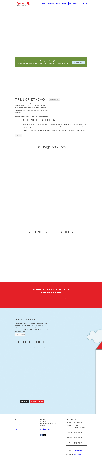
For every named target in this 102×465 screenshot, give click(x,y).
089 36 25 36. (65, 63)
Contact (16, 429)
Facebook (38, 346)
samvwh (36, 462)
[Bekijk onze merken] (20, 334)
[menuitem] (43, 3)
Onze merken (18, 424)
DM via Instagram (29, 126)
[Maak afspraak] (78, 62)
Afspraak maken (18, 432)
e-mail (83, 124)
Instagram (44, 346)
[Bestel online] (18, 135)
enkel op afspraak (78, 454)
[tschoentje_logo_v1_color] (22, 3)
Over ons (17, 427)
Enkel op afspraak (78, 450)
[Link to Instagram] (86, 3)
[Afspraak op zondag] (54, 99)
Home (16, 422)
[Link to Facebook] (83, 3)
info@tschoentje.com (45, 429)
